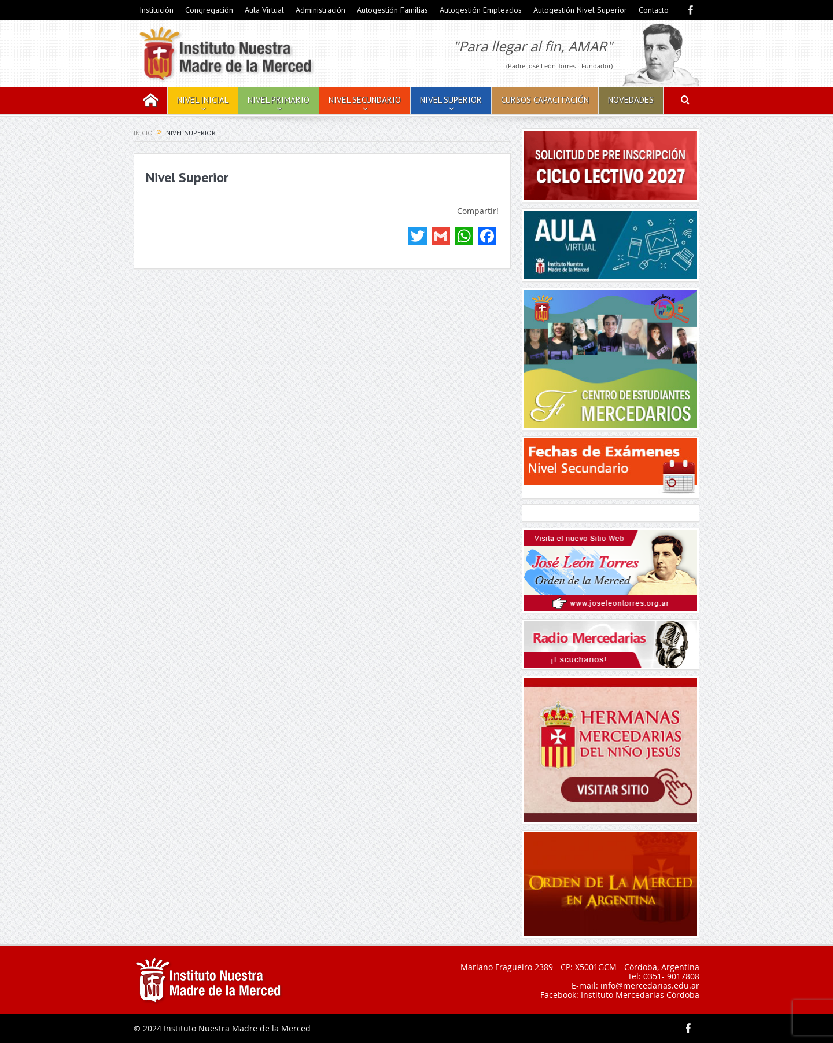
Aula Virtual (264, 10)
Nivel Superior (451, 99)
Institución (156, 10)
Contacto (654, 10)
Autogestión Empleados (481, 10)
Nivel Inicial (202, 99)
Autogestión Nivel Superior (580, 10)
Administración (320, 10)
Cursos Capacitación (545, 99)
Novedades (631, 99)
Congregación (209, 10)
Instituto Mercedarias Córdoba (640, 994)
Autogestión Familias (392, 10)
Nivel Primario (278, 99)
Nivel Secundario (365, 99)
